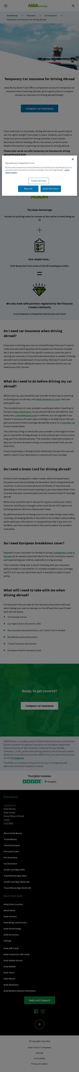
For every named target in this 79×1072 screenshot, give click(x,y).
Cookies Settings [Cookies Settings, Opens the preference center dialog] (38, 181)
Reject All (28, 189)
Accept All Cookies (51, 189)
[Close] (73, 159)
